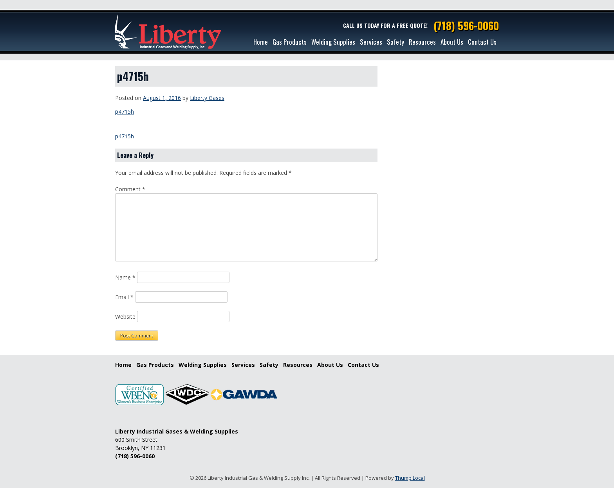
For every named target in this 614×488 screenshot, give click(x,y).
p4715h (124, 111)
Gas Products (290, 42)
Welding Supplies (333, 42)
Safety (395, 42)
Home (260, 42)
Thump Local (410, 477)
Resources (422, 42)
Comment (130, 189)
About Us (452, 42)
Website (125, 316)
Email (124, 297)
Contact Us (482, 42)
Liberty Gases (207, 98)
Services (371, 42)
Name (125, 277)
